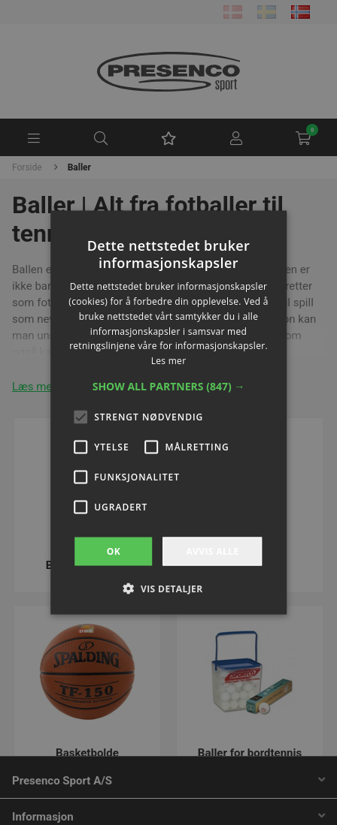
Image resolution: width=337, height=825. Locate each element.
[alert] (168, 412)
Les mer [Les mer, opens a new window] (169, 360)
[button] (169, 386)
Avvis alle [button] (212, 551)
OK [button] (113, 551)
